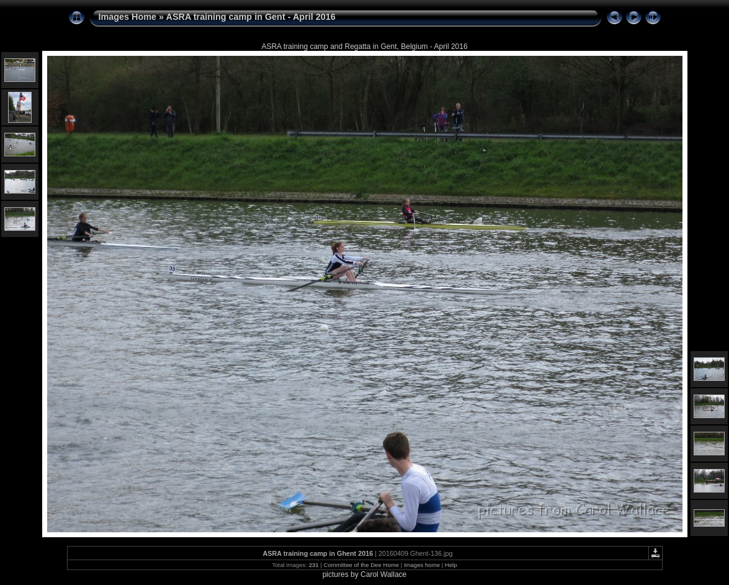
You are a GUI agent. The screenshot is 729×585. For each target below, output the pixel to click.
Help (451, 564)
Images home (422, 564)
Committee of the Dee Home (361, 564)
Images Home (128, 17)
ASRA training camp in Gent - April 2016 (251, 17)
